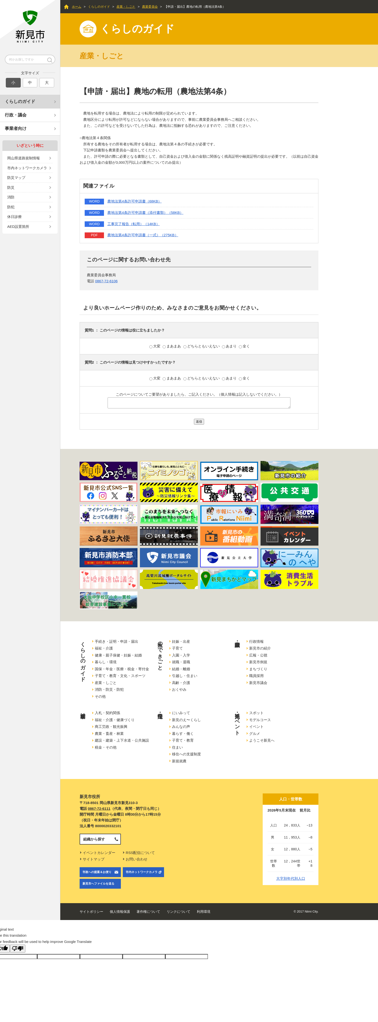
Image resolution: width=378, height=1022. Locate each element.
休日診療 (14, 217)
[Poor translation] (17, 949)
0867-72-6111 (99, 808)
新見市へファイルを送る (98, 883)
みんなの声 (181, 726)
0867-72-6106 (106, 281)
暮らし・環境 (106, 662)
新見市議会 (258, 683)
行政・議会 (16, 115)
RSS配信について (140, 853)
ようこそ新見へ (262, 740)
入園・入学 (181, 655)
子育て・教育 (183, 740)
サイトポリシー (91, 912)
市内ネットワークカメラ (27, 168)
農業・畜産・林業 (109, 733)
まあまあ (172, 346)
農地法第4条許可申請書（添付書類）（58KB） (145, 212)
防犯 (10, 207)
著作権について (148, 912)
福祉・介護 (104, 648)
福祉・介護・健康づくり (115, 720)
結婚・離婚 (181, 669)
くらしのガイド (20, 101)
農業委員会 (150, 6)
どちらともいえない (202, 346)
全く (244, 346)
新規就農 (179, 761)
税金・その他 (106, 747)
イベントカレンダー (99, 853)
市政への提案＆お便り (96, 872)
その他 (100, 696)
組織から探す (94, 839)
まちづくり (258, 669)
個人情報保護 (120, 912)
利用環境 (203, 912)
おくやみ (179, 689)
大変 (155, 346)
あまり (230, 346)
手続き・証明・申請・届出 (116, 641)
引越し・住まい (184, 676)
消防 (10, 197)
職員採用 (256, 676)
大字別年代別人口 (290, 878)
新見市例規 (258, 662)
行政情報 (256, 641)
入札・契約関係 (107, 713)
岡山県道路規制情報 (23, 158)
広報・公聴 (258, 655)
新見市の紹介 (260, 648)
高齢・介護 (181, 683)
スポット (256, 713)
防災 (10, 187)
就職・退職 (181, 662)
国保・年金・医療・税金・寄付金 (122, 669)
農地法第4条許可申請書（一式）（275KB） (142, 235)
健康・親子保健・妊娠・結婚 (118, 655)
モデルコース (260, 720)
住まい (177, 747)
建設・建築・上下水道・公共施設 (122, 740)
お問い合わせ (136, 859)
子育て (177, 648)
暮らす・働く (183, 733)
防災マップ (16, 178)
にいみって (181, 713)
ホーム (76, 6)
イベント (256, 726)
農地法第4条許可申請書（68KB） (134, 201)
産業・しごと (126, 6)
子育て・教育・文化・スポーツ (120, 676)
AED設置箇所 (18, 226)
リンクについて (178, 912)
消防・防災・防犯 (109, 689)
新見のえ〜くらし (186, 720)
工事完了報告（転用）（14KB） (133, 224)
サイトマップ (93, 859)
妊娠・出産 (181, 641)
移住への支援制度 (186, 754)
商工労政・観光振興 (111, 726)
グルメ (254, 733)
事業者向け (16, 128)
